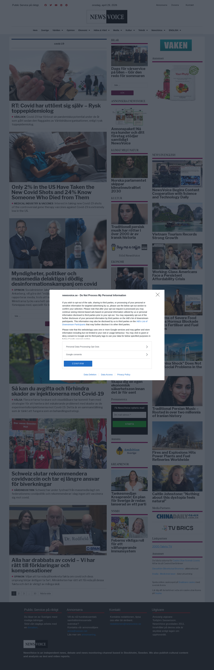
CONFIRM (78, 364)
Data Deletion (90, 375)
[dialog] (107, 335)
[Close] (158, 295)
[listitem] (107, 346)
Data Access (107, 375)
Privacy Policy (123, 375)
